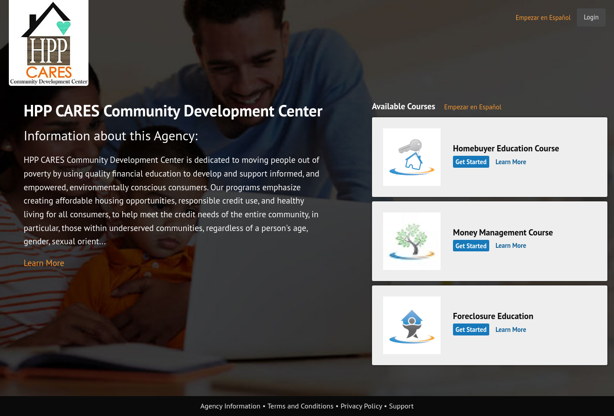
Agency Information (230, 406)
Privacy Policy (361, 406)
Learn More (43, 262)
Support (401, 406)
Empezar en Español (543, 17)
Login (591, 17)
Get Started (471, 162)
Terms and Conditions (300, 406)
